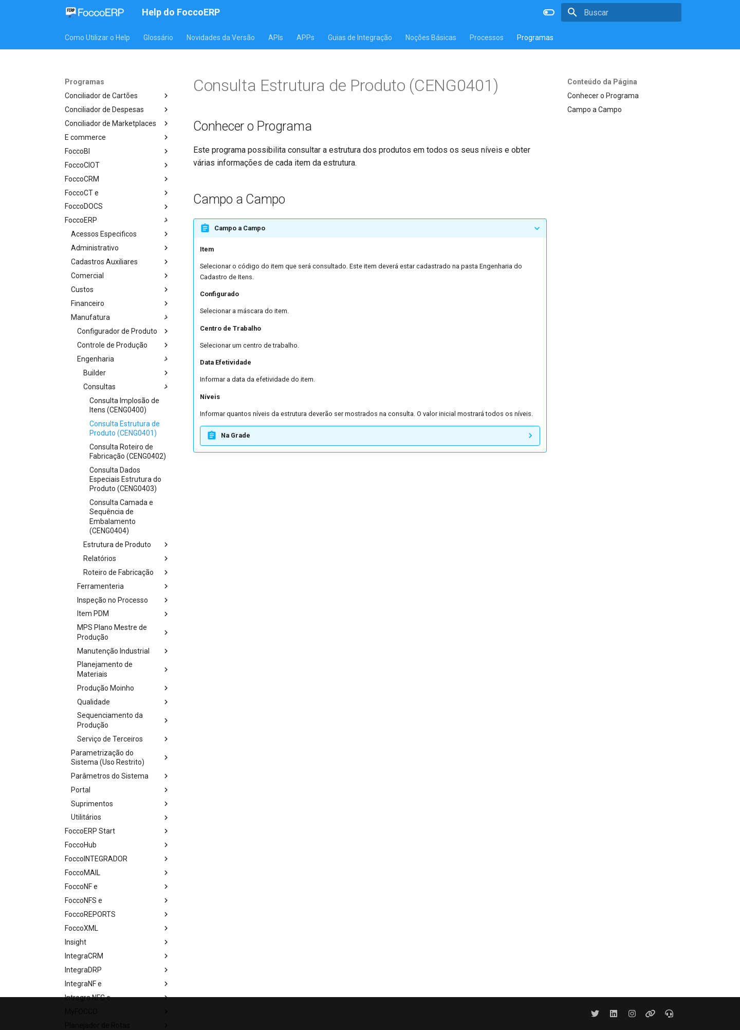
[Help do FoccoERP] (95, 12)
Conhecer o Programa (603, 96)
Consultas (127, 386)
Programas (535, 37)
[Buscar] (621, 12)
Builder (127, 372)
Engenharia (124, 359)
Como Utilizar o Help (97, 37)
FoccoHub (118, 845)
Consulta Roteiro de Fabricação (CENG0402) (127, 451)
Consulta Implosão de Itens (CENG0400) (124, 405)
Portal (121, 789)
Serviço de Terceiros (124, 739)
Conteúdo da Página (602, 82)
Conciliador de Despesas (118, 109)
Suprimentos (121, 803)
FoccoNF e (118, 886)
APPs (305, 37)
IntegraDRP (118, 969)
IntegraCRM (118, 956)
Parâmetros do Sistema (121, 776)
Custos (121, 289)
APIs (275, 37)
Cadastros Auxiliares (121, 261)
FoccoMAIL (118, 872)
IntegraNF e (118, 983)
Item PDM (124, 614)
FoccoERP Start (118, 831)
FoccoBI (118, 151)
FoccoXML (118, 928)
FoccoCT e (118, 192)
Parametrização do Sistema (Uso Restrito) (121, 757)
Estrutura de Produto (127, 544)
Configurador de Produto (124, 331)
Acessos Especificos (121, 234)
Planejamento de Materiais (124, 669)
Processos (487, 37)
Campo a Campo (594, 109)
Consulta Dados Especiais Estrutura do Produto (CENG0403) (125, 479)
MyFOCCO (118, 1011)
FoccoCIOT (118, 165)
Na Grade (235, 435)
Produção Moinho (124, 688)
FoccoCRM (118, 179)
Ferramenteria (124, 586)
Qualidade (124, 702)
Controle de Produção (124, 345)
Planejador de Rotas (118, 1025)
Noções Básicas (430, 37)
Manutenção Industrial (124, 651)
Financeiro (121, 303)
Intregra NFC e (118, 997)
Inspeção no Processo (124, 600)
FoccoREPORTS (118, 914)
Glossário (158, 37)
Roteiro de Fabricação (127, 572)
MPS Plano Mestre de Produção (124, 632)
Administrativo (121, 247)
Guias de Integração (360, 37)
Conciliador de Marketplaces (118, 123)
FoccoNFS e (118, 900)
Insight (118, 942)
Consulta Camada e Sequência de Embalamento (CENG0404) (121, 516)
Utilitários (121, 817)
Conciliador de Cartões (118, 95)
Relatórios (127, 558)
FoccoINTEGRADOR (118, 858)
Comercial (121, 275)
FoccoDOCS (118, 206)
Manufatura (121, 317)
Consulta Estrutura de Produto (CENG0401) (124, 428)
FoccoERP (118, 220)
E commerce (118, 137)
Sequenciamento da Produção (124, 720)
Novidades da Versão (221, 37)
